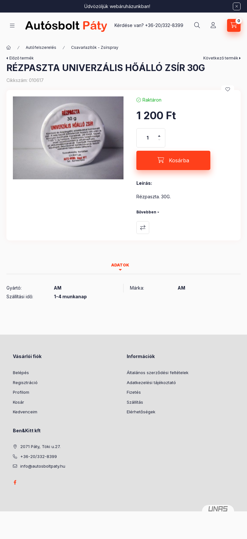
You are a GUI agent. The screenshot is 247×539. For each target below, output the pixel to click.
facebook (14, 482)
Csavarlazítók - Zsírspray (94, 47)
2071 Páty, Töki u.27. (40, 446)
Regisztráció (25, 382)
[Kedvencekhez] (227, 89)
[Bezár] (237, 6)
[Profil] (213, 25)
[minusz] (159, 142)
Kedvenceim (25, 411)
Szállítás (135, 402)
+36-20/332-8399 (164, 25)
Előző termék (21, 58)
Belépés (21, 372)
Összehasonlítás (142, 227)
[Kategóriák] (12, 25)
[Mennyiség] (147, 138)
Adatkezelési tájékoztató (151, 382)
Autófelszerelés (41, 47)
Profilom (21, 392)
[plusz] (159, 133)
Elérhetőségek (141, 411)
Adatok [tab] (120, 265)
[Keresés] (197, 25)
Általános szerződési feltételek (157, 372)
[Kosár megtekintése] (234, 25)
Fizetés (134, 392)
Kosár (18, 402)
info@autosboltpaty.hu (42, 466)
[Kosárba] (173, 160)
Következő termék (220, 58)
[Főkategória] (8, 47)
